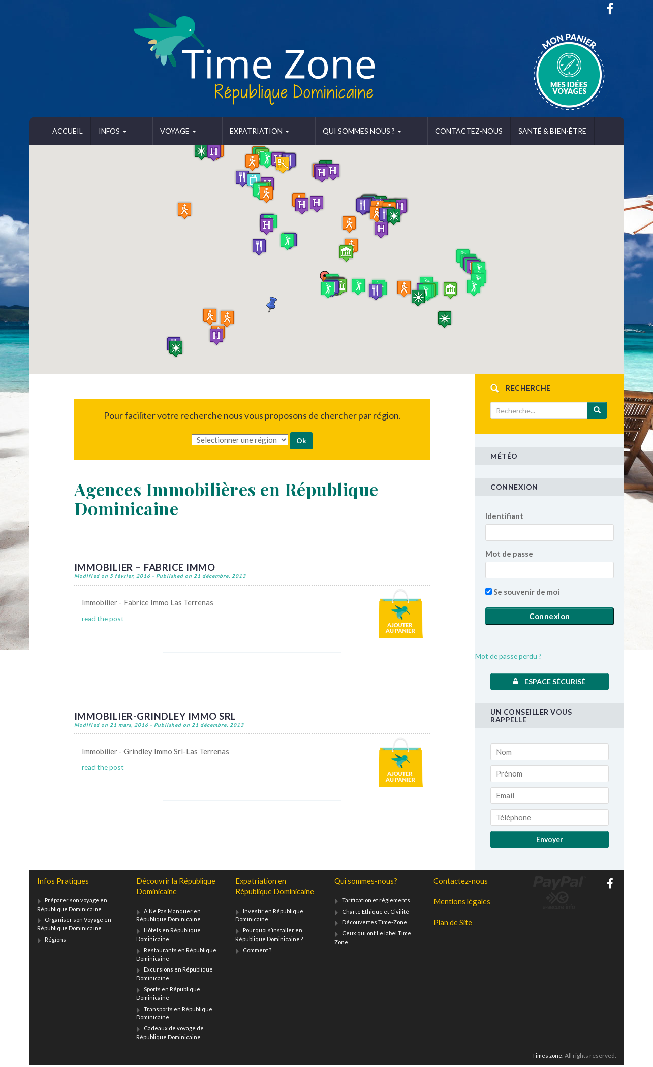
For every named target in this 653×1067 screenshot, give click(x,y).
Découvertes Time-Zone (375, 923)
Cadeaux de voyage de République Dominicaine (170, 1034)
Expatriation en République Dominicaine (261, 892)
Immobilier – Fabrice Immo (148, 567)
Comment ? (258, 962)
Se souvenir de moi (522, 591)
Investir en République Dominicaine (269, 928)
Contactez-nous (397, 130)
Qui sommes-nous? (367, 881)
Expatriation (224, 130)
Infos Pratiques (63, 881)
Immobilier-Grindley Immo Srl (159, 715)
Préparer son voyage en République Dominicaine (73, 905)
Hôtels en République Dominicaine (169, 936)
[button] (328, 289)
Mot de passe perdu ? (510, 655)
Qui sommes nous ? (308, 130)
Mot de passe (509, 553)
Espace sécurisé (549, 681)
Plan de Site (453, 924)
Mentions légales (463, 902)
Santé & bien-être (481, 130)
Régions (56, 940)
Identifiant (504, 516)
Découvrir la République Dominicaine (178, 886)
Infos (113, 130)
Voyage (160, 130)
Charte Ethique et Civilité (376, 912)
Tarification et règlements (377, 900)
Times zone (546, 1057)
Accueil (67, 130)
